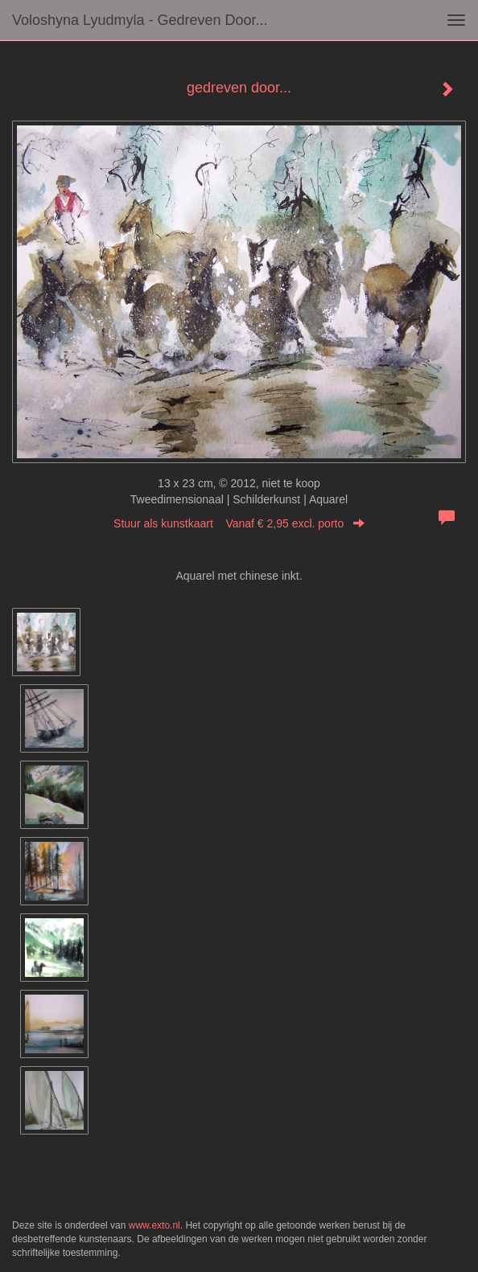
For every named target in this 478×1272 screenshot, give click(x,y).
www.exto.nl (154, 1225)
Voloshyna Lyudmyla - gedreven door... (140, 20)
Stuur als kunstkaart (239, 523)
